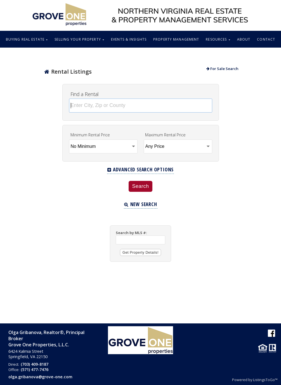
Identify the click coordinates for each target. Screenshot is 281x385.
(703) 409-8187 (34, 364)
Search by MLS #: (131, 232)
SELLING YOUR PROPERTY (79, 39)
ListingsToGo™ (265, 379)
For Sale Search (222, 68)
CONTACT (266, 39)
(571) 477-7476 (34, 369)
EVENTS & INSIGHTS (129, 39)
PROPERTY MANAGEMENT (176, 39)
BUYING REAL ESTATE (27, 39)
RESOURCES (218, 39)
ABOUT (244, 39)
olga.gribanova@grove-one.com (40, 376)
